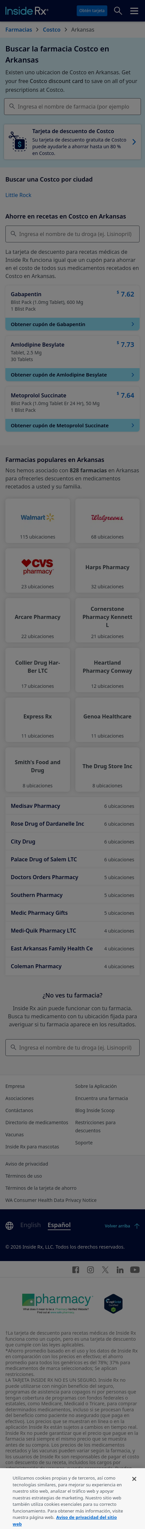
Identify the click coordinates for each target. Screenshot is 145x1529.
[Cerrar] (134, 1486)
